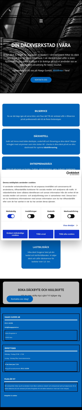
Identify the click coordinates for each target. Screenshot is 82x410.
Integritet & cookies (10, 395)
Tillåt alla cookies (67, 234)
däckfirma (58, 70)
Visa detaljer (68, 225)
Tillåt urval (41, 234)
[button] (41, 80)
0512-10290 (25, 368)
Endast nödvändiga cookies (15, 234)
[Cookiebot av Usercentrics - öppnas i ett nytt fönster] (68, 173)
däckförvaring (50, 147)
